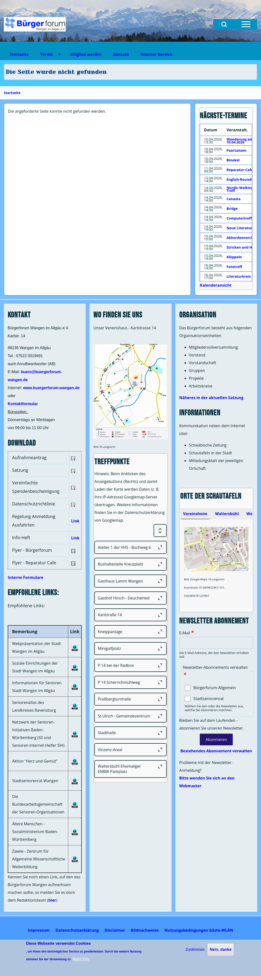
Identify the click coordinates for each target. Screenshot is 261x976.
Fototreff (234, 266)
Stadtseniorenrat (209, 698)
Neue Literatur (239, 228)
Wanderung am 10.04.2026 (239, 140)
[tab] (195, 513)
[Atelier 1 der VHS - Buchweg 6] (130, 547)
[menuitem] (38, 930)
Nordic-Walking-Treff (240, 189)
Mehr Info (81, 959)
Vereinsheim (195, 513)
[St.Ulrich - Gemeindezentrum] (130, 716)
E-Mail (184, 633)
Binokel (232, 160)
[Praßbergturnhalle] (130, 699)
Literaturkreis (238, 276)
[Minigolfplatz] (130, 648)
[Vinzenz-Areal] (130, 749)
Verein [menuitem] (47, 56)
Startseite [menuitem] (19, 54)
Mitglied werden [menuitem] (86, 54)
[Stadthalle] (130, 733)
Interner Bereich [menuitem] (156, 54)
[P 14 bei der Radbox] (130, 665)
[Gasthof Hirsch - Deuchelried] (130, 598)
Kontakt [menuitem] (121, 54)
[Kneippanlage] (130, 631)
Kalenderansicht (215, 285)
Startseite (12, 92)
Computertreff (239, 218)
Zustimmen (195, 949)
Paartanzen (236, 150)
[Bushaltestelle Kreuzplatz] (130, 564)
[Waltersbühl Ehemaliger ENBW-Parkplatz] (130, 769)
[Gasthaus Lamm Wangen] (130, 581)
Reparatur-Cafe (239, 169)
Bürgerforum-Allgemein (215, 687)
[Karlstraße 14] (130, 615)
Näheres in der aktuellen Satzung (211, 397)
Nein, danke (220, 949)
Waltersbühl (227, 513)
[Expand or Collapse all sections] (160, 530)
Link (75, 521)
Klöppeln (234, 257)
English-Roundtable (243, 179)
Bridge (232, 208)
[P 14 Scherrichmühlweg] (130, 682)
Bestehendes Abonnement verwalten (216, 751)
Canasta (233, 199)
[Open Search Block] (224, 24)
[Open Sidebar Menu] (246, 24)
